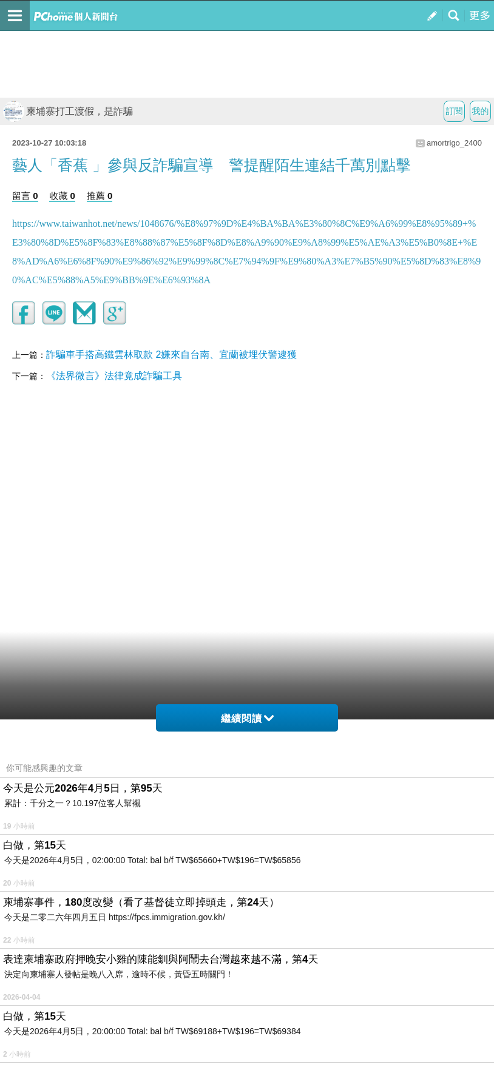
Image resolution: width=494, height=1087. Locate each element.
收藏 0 (62, 195)
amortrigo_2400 (454, 142)
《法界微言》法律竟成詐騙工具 (114, 376)
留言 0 (25, 195)
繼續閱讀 (247, 718)
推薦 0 (100, 195)
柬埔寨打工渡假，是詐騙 (68, 111)
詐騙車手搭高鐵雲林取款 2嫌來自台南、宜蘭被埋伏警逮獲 (171, 354)
